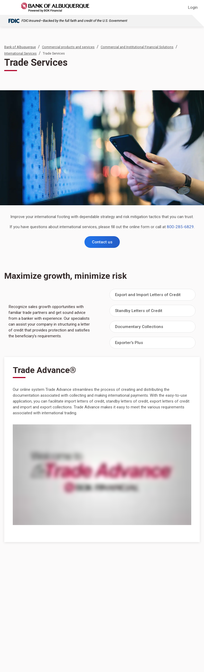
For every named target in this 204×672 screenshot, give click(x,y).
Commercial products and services (68, 47)
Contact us (102, 242)
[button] (152, 295)
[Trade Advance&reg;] (102, 474)
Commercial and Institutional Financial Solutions (137, 47)
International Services (20, 53)
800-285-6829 (180, 226)
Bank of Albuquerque (20, 47)
